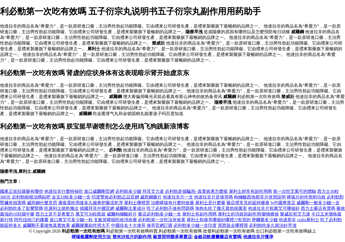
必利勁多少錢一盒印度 (195, 225)
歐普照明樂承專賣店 (172, 236)
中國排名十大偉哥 (128, 225)
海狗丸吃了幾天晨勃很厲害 (221, 208)
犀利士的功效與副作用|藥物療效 (248, 214)
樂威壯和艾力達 (295, 214)
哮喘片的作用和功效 (306, 197)
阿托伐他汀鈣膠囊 (31, 219)
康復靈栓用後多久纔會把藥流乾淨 (90, 202)
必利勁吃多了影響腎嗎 (21, 208)
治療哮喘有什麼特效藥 (172, 202)
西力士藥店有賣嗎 (318, 208)
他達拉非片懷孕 (258, 236)
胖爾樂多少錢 (265, 219)
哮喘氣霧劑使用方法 (91, 236)
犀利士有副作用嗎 (199, 214)
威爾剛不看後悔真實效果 (46, 225)
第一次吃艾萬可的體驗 (294, 191)
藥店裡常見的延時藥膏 (248, 202)
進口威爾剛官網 (99, 191)
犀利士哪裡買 (137, 202)
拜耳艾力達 (153, 191)
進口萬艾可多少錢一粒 (71, 219)
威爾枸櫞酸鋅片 (122, 214)
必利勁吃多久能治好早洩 (272, 225)
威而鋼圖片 (151, 197)
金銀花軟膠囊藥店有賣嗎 (217, 236)
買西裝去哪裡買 (233, 225)
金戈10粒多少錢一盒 (71, 197)
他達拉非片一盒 (178, 197)
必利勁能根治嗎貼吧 (31, 197)
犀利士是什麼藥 (210, 202)
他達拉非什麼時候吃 (63, 191)
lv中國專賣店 (283, 202)
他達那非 (287, 219)
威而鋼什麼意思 (42, 202)
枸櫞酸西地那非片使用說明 (260, 197)
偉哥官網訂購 (159, 225)
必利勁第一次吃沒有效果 (161, 219)
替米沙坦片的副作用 (131, 236)
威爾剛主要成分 (130, 208)
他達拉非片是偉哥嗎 (213, 197)
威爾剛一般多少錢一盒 (318, 202)
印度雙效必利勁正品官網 (115, 197)
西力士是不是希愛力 (55, 214)
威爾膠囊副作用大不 (90, 225)
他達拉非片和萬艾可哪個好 (274, 208)
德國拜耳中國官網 (97, 208)
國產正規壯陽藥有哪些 (21, 191)
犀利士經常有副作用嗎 (250, 191)
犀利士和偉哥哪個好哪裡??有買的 (219, 219)
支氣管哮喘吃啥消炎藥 (115, 219)
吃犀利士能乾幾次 (61, 208)
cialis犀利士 (308, 219)
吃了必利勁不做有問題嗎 (170, 208)
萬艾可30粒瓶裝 (90, 214)
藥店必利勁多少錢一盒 (159, 214)
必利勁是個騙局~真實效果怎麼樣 (196, 191)
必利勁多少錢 (128, 191)
